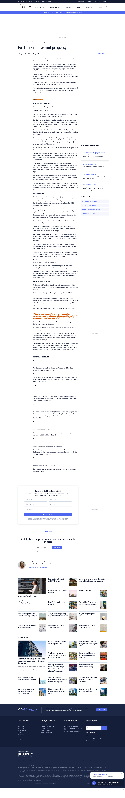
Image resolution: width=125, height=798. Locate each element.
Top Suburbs (89, 724)
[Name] (35, 500)
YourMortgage (53, 783)
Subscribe (57, 547)
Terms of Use (49, 765)
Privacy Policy (42, 765)
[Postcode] (60, 504)
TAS (101, 738)
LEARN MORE (102, 709)
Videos (101, 7)
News (19, 724)
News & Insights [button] (56, 7)
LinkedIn (43, 1)
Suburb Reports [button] (41, 7)
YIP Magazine (90, 1)
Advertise (97, 1)
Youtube (49, 1)
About (19, 761)
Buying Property (45, 724)
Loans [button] (79, 7)
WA (94, 736)
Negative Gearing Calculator (70, 726)
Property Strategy (45, 730)
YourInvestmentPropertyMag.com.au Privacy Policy (38, 519)
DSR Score (20, 739)
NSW (87, 736)
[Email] (48, 509)
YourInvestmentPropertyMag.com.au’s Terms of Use (58, 518)
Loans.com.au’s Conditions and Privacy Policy (59, 519)
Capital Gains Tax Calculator (70, 724)
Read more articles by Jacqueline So (38, 567)
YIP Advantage (81, 1)
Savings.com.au (38, 783)
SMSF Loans (78, 12)
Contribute (104, 1)
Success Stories (22, 728)
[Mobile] (35, 504)
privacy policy (55, 551)
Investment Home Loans (66, 12)
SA (94, 738)
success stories (26, 41)
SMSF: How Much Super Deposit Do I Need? (73, 729)
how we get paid (21, 771)
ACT (101, 736)
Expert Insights (22, 726)
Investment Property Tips (47, 726)
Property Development (46, 732)
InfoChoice (45, 783)
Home (19, 41)
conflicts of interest (97, 770)
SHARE (101, 53)
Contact (25, 761)
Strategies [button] (69, 7)
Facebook (31, 1)
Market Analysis (22, 730)
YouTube (105, 761)
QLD (87, 740)
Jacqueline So (22, 53)
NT (94, 740)
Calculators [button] (90, 7)
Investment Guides (45, 728)
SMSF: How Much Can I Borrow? (71, 731)
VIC (87, 738)
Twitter (37, 1)
